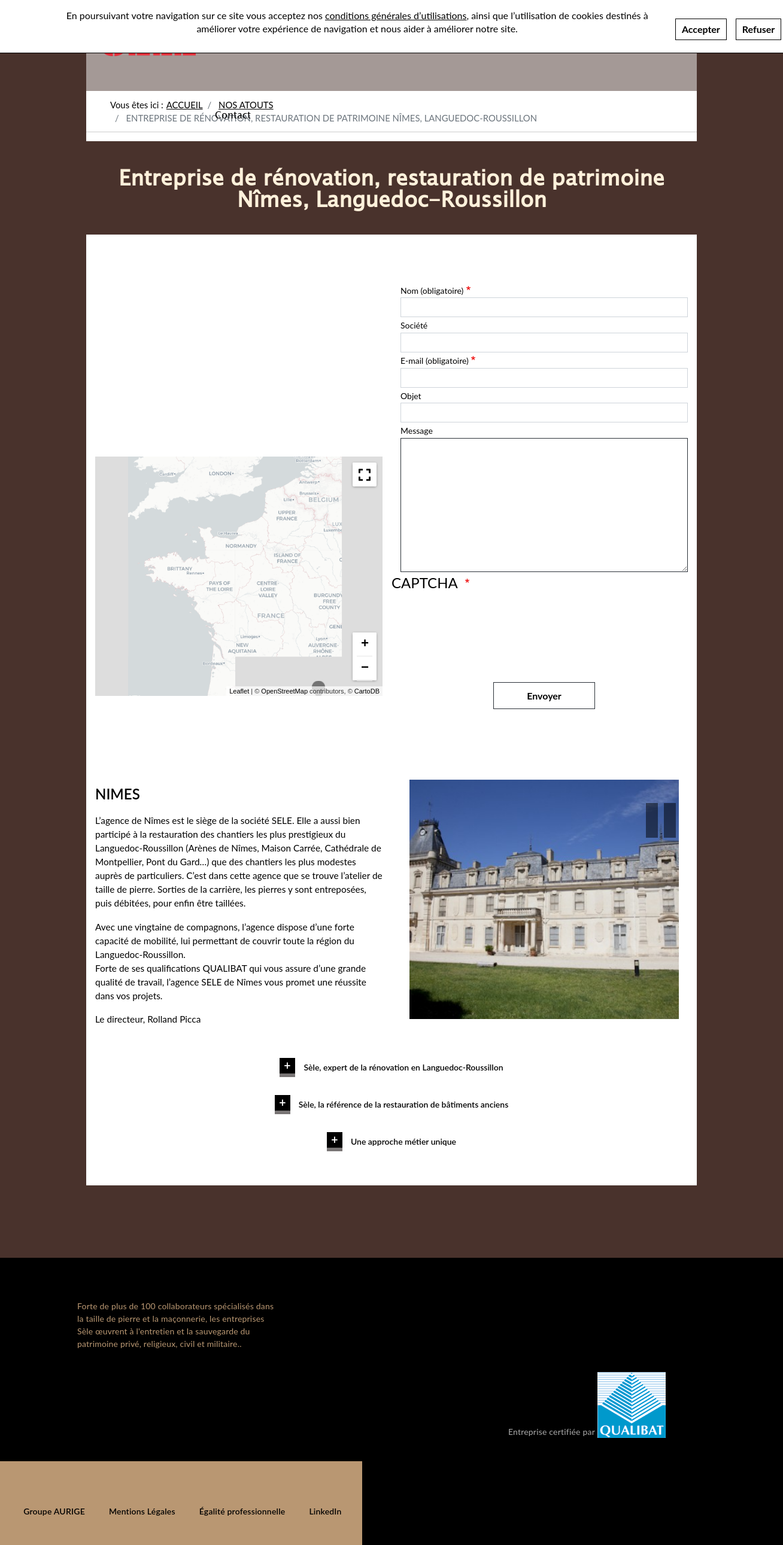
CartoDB (367, 691)
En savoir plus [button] (305, 1055)
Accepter (701, 29)
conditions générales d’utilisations (395, 15)
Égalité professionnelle (242, 1511)
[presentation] (491, 630)
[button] (652, 820)
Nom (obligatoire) (431, 290)
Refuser (758, 29)
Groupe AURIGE (54, 1511)
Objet (410, 396)
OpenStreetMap (284, 691)
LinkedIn (325, 1511)
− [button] (365, 668)
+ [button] (365, 644)
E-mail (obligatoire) (434, 360)
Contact (233, 114)
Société (413, 325)
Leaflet (239, 691)
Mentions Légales (142, 1511)
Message (416, 430)
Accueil (184, 104)
